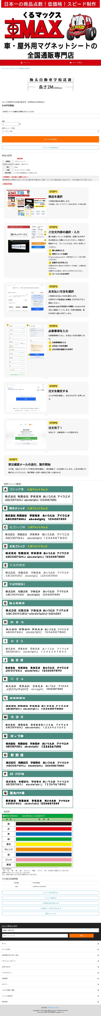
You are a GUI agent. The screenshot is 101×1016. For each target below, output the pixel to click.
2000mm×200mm (24, 68)
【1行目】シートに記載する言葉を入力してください (18, 111)
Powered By (50, 1012)
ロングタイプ (12, 68)
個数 (3, 121)
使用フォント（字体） (9, 128)
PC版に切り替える (54, 1007)
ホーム (4, 68)
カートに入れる (50, 139)
